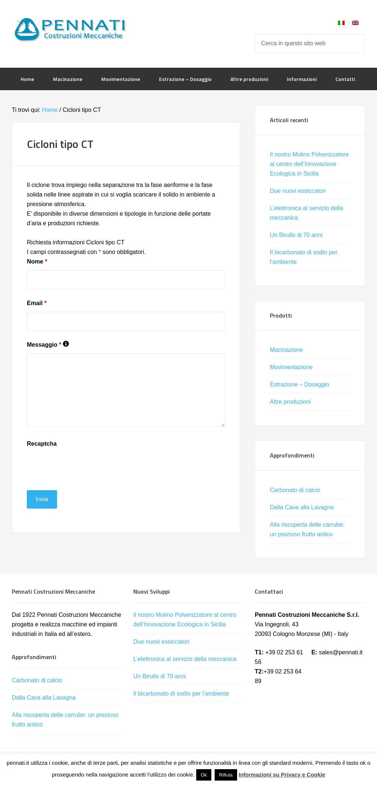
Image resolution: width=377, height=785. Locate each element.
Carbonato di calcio (295, 490)
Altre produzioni (290, 402)
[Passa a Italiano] (341, 23)
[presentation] (83, 466)
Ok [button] (204, 775)
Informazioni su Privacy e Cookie (282, 774)
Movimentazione (291, 367)
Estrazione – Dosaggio (299, 384)
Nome (37, 261)
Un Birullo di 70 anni (296, 235)
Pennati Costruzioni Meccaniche (71, 29)
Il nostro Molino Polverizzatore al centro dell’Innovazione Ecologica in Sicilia (309, 164)
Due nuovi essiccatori (298, 191)
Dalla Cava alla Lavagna (302, 507)
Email (36, 303)
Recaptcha (42, 444)
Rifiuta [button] (226, 775)
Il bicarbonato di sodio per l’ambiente (181, 693)
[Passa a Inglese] (355, 23)
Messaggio (48, 345)
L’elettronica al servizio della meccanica (184, 659)
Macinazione (286, 350)
